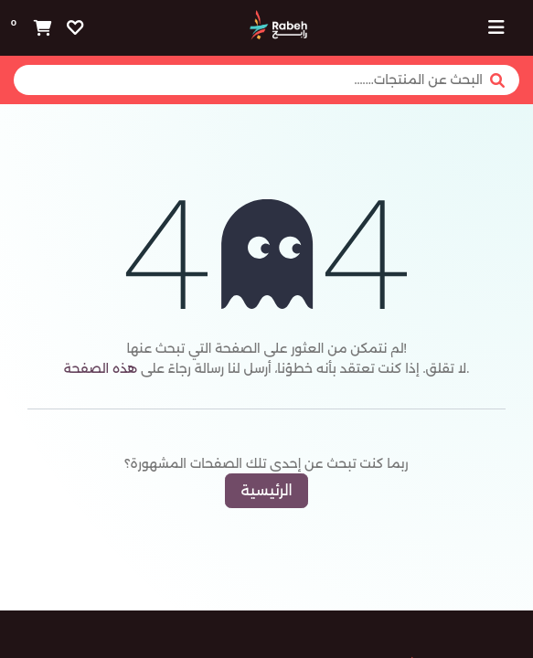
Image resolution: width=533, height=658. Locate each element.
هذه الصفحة (100, 368)
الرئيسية (266, 490)
